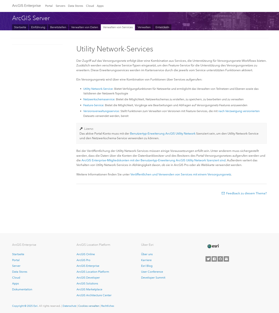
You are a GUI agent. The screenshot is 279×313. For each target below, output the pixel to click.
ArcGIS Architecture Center (94, 295)
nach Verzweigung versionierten (239, 111)
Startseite (20, 27)
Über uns (147, 254)
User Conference (152, 271)
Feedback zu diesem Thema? (246, 193)
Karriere (146, 260)
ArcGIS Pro (83, 260)
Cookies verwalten (88, 305)
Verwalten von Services (118, 27)
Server (16, 265)
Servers (60, 5)
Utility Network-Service (98, 88)
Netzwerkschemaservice (98, 99)
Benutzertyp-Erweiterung (163, 133)
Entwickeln (162, 27)
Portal (49, 5)
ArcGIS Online (86, 254)
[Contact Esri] (226, 259)
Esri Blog (146, 265)
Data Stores (75, 5)
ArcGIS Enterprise (26, 5)
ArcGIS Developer (88, 277)
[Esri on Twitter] (208, 259)
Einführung (38, 27)
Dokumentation (22, 289)
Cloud (90, 5)
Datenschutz (69, 305)
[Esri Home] (213, 246)
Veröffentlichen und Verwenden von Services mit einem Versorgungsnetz (180, 174)
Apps (100, 5)
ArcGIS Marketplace (89, 289)
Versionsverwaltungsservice (101, 111)
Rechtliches (107, 305)
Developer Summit (153, 277)
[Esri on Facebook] (214, 259)
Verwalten (144, 27)
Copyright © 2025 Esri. (25, 305)
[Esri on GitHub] (220, 259)
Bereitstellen (58, 27)
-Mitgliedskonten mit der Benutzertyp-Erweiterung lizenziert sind (153, 160)
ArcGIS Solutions (87, 283)
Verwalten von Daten (84, 27)
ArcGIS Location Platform (93, 271)
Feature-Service (93, 105)
